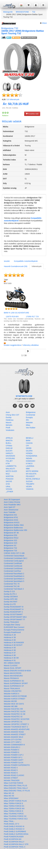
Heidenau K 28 (10, 635)
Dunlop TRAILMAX (11, 622)
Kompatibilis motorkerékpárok (26, 261)
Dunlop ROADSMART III (13, 607)
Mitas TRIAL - (9, 821)
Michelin (9, 425)
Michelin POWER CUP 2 (13, 755)
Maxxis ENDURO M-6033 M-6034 (17, 671)
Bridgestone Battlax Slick (14, 525)
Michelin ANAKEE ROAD (14, 732)
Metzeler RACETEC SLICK (14, 711)
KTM (8, 463)
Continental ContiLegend (14, 561)
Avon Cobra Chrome (12, 502)
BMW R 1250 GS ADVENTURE (16, 313)
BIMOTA (9, 441)
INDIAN (29, 458)
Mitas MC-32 (9, 793)
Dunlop (8, 417)
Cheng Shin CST (12, 415)
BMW (28, 441)
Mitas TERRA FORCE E (13, 803)
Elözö (44, 23)
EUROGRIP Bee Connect (14, 627)
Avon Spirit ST (9, 507)
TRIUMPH (30, 484)
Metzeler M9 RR (10, 701)
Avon (8, 412)
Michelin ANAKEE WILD (13, 737)
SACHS (9, 481)
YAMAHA (29, 489)
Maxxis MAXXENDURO (13, 676)
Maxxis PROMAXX (11, 678)
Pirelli (8, 428)
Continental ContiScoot (13, 566)
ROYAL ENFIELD (33, 479)
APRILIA (9, 438)
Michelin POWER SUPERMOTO (17, 765)
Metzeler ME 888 (10, 706)
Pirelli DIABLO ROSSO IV (14, 829)
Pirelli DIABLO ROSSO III (14, 826)
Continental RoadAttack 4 (14, 576)
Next (27, 351)
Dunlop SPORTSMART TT (14, 620)
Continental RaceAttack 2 (14, 574)
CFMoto (9, 446)
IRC (27, 420)
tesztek (7, 261)
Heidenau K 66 (10, 650)
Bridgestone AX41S (11, 522)
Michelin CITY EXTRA (12, 740)
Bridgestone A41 (10, 515)
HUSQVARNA (31, 456)
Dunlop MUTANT (10, 602)
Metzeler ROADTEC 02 (13, 717)
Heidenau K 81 (10, 660)
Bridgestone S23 (10, 543)
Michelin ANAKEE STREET (15, 734)
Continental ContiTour (12, 571)
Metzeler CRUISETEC (13, 691)
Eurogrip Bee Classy (12, 625)
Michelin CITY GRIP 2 (12, 742)
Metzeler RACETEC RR (13, 709)
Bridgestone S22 (10, 540)
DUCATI (9, 451)
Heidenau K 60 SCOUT (13, 645)
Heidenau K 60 (10, 640)
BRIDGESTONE (22, 12)
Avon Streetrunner (11, 510)
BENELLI (29, 438)
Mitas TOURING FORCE (14, 814)
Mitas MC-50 (9, 796)
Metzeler (29, 422)
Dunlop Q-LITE (10, 604)
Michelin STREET (11, 778)
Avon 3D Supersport (12, 499)
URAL (8, 486)
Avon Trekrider (9, 512)
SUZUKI (29, 481)
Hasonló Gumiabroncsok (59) (15, 266)
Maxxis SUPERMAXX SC (14, 681)
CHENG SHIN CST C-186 (14, 553)
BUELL (8, 443)
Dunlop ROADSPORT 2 (13, 612)
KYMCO (29, 463)
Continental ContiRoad (13, 563)
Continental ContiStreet (13, 568)
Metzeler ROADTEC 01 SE (14, 714)
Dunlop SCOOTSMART (13, 614)
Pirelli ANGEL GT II (11, 824)
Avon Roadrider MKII (12, 505)
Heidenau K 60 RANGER (14, 643)
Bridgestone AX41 (11, 520)
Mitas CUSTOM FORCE (13, 783)
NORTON (9, 476)
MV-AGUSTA (31, 474)
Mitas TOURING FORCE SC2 (16, 819)
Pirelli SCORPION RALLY (14, 842)
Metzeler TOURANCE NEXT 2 (16, 727)
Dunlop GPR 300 (10, 599)
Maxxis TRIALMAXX (12, 688)
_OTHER (9, 492)
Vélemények (13, 99)
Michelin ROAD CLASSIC (14, 775)
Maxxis (8, 422)
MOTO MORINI (32, 471)
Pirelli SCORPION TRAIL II (14, 847)
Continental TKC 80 (11, 586)
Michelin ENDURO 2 (12, 747)
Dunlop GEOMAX (11, 597)
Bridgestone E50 (10, 535)
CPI (27, 446)
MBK (28, 469)
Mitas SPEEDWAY (11, 798)
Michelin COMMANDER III (14, 745)
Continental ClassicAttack (14, 556)
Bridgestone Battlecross (13, 528)
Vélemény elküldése (31, 345)
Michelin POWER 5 (11, 750)
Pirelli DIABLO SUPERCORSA (16, 834)
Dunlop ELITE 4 (10, 594)
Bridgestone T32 (10, 548)
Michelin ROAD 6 (11, 773)
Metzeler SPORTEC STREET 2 (16, 724)
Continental (30, 415)
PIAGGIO (9, 479)
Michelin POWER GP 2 (13, 757)
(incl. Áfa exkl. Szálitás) (10, 108)
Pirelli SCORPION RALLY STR (16, 844)
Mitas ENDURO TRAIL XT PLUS (17, 791)
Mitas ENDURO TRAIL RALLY (16, 788)
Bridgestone (31, 412)
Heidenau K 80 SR (11, 658)
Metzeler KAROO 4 (11, 694)
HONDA (29, 453)
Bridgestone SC (10, 545)
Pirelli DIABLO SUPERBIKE (15, 831)
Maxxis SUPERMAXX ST (14, 686)
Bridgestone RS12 (11, 538)
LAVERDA (30, 466)
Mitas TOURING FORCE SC (15, 816)
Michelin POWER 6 (11, 752)
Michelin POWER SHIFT (13, 760)
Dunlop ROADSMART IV (14, 609)
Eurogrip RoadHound (12, 632)
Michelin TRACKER (11, 780)
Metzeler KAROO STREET (14, 699)
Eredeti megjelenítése (12, 345)
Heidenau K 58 (10, 637)
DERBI (28, 448)
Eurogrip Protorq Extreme (14, 630)
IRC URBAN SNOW (12, 663)
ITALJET (9, 461)
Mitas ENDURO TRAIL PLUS (15, 786)
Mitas (28, 425)
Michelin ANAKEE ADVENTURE (17, 729)
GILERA (29, 451)
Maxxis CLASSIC (11, 665)
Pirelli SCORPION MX (13, 839)
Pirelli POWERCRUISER (14, 837)
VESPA (29, 486)
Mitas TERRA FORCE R (13, 811)
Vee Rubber (30, 428)
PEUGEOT (30, 476)
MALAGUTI (10, 469)
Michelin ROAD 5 (11, 770)
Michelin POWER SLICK (13, 763)
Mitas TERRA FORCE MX (14, 809)
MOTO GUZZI (11, 471)
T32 (33, 12)
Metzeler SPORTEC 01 (13, 722)
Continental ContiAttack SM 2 (15, 558)
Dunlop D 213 (9, 591)
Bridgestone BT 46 (11, 533)
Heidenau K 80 (10, 655)
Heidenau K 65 (10, 648)
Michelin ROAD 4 (11, 768)
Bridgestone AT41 (11, 517)
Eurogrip (29, 417)
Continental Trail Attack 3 (14, 589)
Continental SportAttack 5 (14, 581)
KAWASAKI (30, 461)
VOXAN (9, 489)
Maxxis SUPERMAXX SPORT (16, 683)
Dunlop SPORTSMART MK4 (15, 617)
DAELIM (9, 448)
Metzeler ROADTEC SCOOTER (16, 719)
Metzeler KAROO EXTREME (15, 696)
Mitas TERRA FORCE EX (14, 806)
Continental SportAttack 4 (14, 579)
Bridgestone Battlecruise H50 (15, 530)
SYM (8, 484)
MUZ (8, 474)
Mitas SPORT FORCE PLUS (15, 801)
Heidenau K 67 (10, 653)
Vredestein (10, 430)
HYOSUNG (10, 458)
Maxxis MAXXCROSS (12, 673)
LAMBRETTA (11, 466)
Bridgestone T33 (10, 551)
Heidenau (9, 420)
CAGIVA (29, 443)
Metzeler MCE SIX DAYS (14, 704)
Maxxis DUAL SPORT (12, 668)
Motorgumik (8, 12)
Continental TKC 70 (11, 584)
